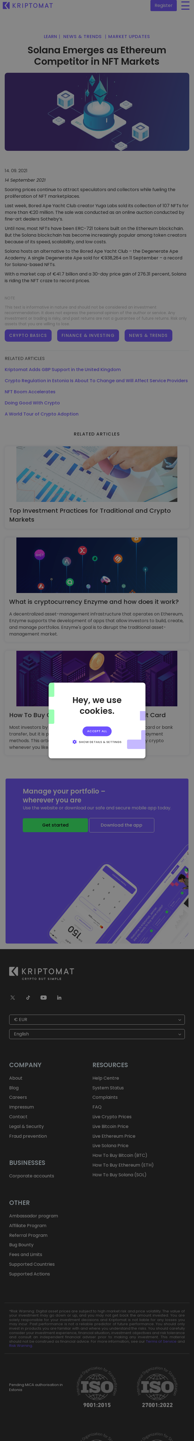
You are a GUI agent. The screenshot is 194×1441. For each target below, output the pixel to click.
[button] (97, 742)
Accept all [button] (97, 731)
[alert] (97, 720)
